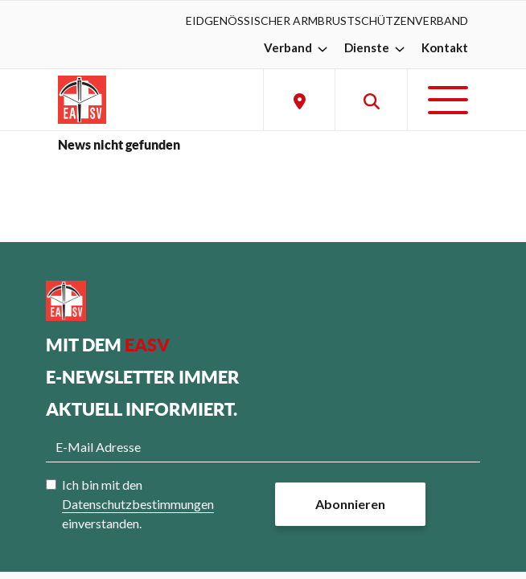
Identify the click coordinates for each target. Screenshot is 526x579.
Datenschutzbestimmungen (138, 503)
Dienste (376, 47)
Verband (297, 47)
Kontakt (444, 47)
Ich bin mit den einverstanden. (138, 504)
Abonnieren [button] (350, 503)
